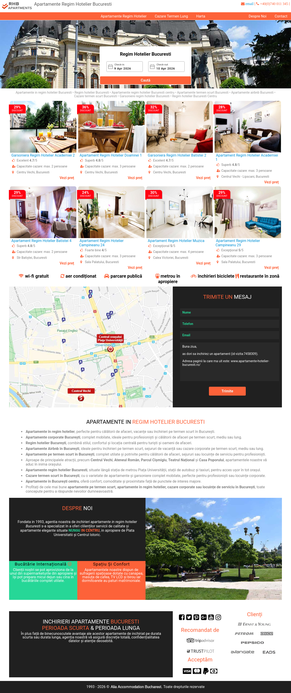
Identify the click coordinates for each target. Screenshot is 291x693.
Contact (281, 16)
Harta (200, 16)
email (250, 3)
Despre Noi (257, 16)
